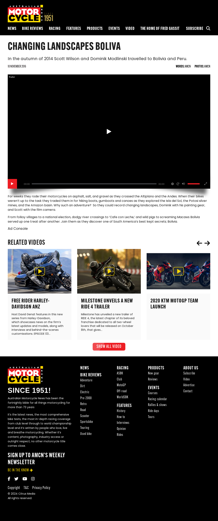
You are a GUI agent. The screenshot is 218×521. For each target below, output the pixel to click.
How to (121, 419)
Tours (151, 419)
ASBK (120, 375)
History (121, 413)
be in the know (18, 472)
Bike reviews (32, 29)
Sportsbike (86, 424)
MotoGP (121, 387)
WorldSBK (122, 399)
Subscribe (194, 29)
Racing (55, 29)
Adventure (86, 382)
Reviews (153, 381)
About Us (190, 370)
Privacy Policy (41, 490)
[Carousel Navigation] (203, 245)
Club (119, 381)
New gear (153, 375)
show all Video (109, 348)
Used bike (86, 436)
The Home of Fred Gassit (160, 29)
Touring (84, 430)
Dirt (82, 388)
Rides (120, 437)
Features (73, 29)
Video (130, 29)
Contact (187, 393)
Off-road (122, 393)
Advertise (189, 387)
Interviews (123, 425)
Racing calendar (157, 401)
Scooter (84, 418)
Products (95, 29)
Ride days (153, 413)
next (207, 245)
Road (83, 412)
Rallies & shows (157, 407)
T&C (26, 490)
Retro (83, 406)
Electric (84, 394)
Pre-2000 (86, 400)
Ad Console (18, 230)
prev (199, 245)
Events (114, 29)
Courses (153, 395)
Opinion (121, 431)
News (12, 29)
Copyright (14, 490)
